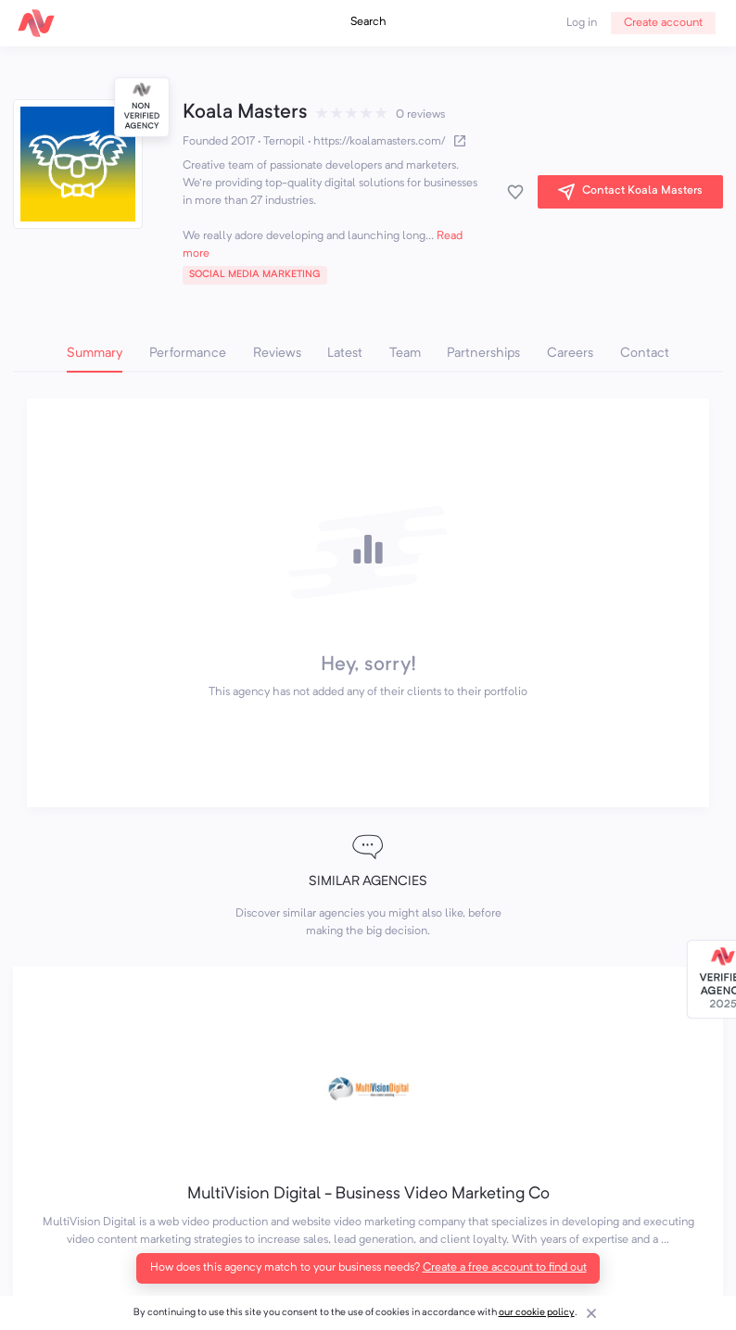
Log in (581, 23)
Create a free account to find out (505, 1267)
